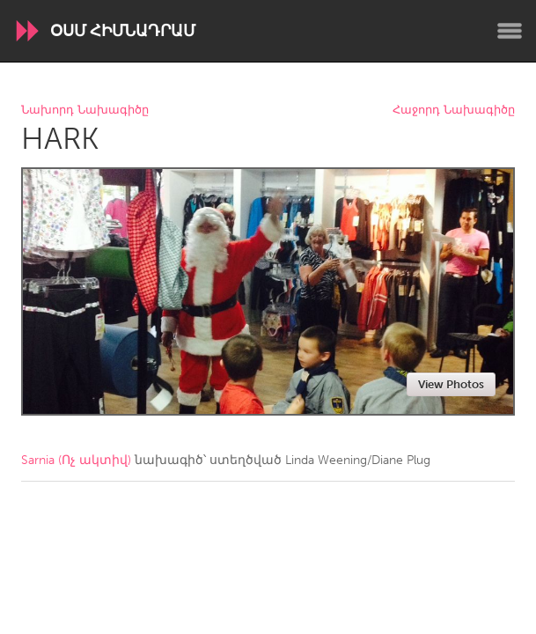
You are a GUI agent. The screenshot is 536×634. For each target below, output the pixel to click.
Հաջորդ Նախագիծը (454, 110)
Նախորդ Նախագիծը (85, 110)
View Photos (451, 384)
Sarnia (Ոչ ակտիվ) (76, 460)
